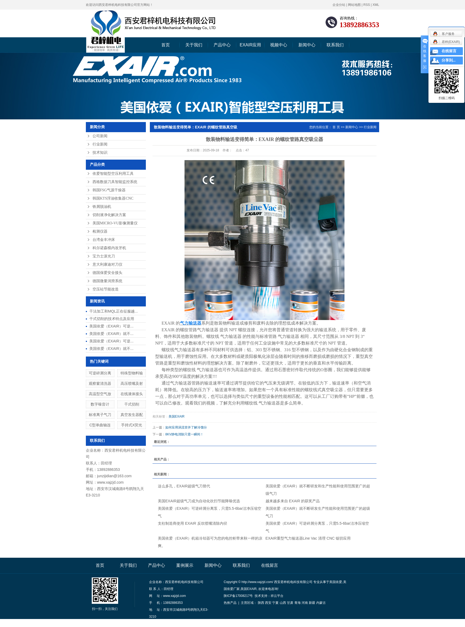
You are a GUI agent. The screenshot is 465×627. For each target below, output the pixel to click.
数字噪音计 (100, 404)
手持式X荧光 (131, 425)
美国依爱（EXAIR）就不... (111, 333)
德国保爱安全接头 (107, 273)
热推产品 (230, 603)
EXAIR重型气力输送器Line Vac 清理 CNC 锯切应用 (308, 538)
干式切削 (131, 404)
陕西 (261, 603)
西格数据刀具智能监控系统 (115, 182)
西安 (268, 603)
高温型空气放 (100, 394)
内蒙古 (321, 603)
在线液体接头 (132, 394)
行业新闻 (100, 144)
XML (375, 5)
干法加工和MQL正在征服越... (113, 311)
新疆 (312, 603)
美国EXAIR (177, 416)
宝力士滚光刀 (104, 256)
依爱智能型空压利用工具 (113, 174)
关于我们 (193, 45)
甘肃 (290, 603)
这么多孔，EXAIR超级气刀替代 (184, 486)
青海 (297, 603)
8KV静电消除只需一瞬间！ (184, 434)
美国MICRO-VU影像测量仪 (115, 223)
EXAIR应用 (250, 45)
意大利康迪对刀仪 (107, 264)
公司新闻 (100, 136)
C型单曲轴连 (100, 425)
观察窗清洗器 (100, 383)
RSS (366, 5)
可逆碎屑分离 (100, 373)
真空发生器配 (132, 414)
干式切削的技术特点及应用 (111, 319)
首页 (165, 45)
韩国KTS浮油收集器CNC (113, 198)
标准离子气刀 (100, 414)
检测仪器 (100, 231)
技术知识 (100, 153)
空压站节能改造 (106, 289)
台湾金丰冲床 (104, 240)
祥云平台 (277, 596)
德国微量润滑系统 (107, 281)
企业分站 (338, 5)
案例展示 (184, 565)
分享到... (449, 60)
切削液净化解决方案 (109, 215)
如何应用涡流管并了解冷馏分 (186, 427)
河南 (305, 603)
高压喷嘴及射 (132, 383)
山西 (283, 603)
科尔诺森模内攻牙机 (109, 248)
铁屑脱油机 (102, 207)
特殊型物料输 (132, 373)
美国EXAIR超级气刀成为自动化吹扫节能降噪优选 (199, 501)
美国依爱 (335, 582)
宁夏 (275, 603)
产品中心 (222, 45)
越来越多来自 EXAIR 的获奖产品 (293, 501)
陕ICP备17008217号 (238, 596)
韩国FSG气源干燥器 (109, 190)
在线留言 (269, 565)
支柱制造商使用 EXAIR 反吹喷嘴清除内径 (192, 523)
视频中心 (278, 45)
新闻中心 (306, 45)
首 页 (336, 127)
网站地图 (354, 5)
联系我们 (335, 45)
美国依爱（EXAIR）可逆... (111, 326)
